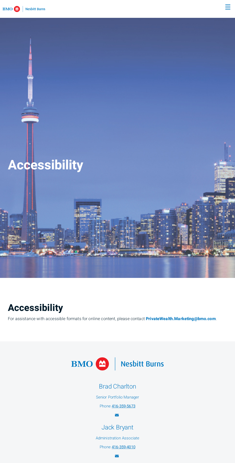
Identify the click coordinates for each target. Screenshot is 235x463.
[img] (117, 139)
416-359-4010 (123, 447)
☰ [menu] (228, 7)
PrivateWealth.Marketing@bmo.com (181, 319)
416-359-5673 (123, 406)
